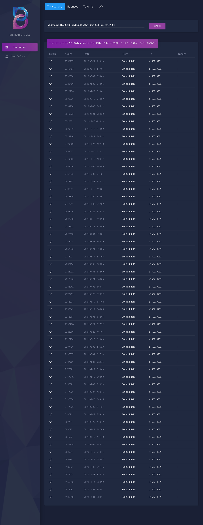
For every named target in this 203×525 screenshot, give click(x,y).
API (101, 6)
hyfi (50, 61)
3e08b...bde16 (128, 61)
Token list (88, 6)
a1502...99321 (156, 61)
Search (157, 26)
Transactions (54, 6)
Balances (72, 6)
